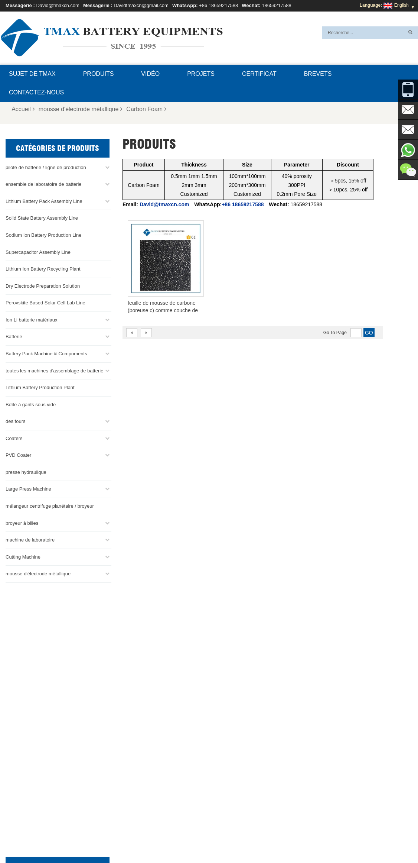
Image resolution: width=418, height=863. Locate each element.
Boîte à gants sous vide (31, 404)
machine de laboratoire (30, 540)
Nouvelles (265, 840)
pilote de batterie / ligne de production (46, 167)
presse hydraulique (26, 472)
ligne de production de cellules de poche (240, 760)
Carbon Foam (146, 109)
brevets (318, 74)
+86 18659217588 (218, 5)
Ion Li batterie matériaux (31, 320)
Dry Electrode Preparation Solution (43, 286)
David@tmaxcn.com (57, 5)
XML (322, 840)
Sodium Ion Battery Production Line (44, 235)
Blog (192, 840)
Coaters (14, 438)
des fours (15, 421)
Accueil (23, 109)
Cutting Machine (23, 557)
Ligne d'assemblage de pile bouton (235, 778)
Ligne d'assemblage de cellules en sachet (242, 805)
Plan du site (296, 840)
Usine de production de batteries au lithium (243, 814)
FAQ (131, 840)
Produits (98, 74)
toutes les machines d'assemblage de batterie (54, 370)
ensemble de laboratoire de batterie (44, 184)
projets (201, 74)
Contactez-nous (36, 92)
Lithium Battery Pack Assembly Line (44, 201)
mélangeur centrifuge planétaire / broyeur (50, 506)
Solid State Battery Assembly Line (42, 218)
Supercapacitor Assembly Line (38, 252)
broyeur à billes (22, 523)
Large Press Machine (28, 489)
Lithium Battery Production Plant (40, 387)
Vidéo (150, 74)
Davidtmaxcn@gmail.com (141, 5)
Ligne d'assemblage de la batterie (234, 769)
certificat (259, 74)
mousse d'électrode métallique (81, 109)
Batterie (14, 336)
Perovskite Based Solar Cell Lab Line (45, 303)
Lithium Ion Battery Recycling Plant (43, 269)
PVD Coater (18, 455)
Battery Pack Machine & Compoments (46, 353)
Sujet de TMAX (32, 74)
